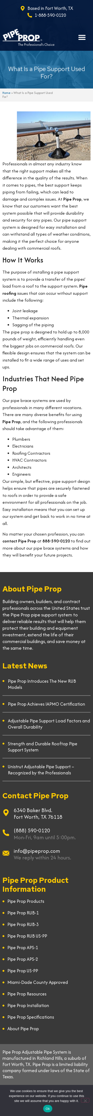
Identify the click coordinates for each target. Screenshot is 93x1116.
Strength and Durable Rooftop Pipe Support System (42, 746)
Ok (48, 1109)
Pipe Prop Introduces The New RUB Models (42, 684)
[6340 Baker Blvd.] (5, 812)
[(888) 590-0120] (5, 832)
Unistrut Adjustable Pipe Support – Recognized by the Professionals (41, 769)
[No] (85, 1100)
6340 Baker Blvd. (33, 810)
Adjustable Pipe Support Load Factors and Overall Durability (49, 723)
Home (6, 92)
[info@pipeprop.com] (5, 853)
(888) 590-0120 (32, 830)
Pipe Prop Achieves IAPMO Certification (46, 704)
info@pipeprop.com (37, 851)
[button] (82, 37)
